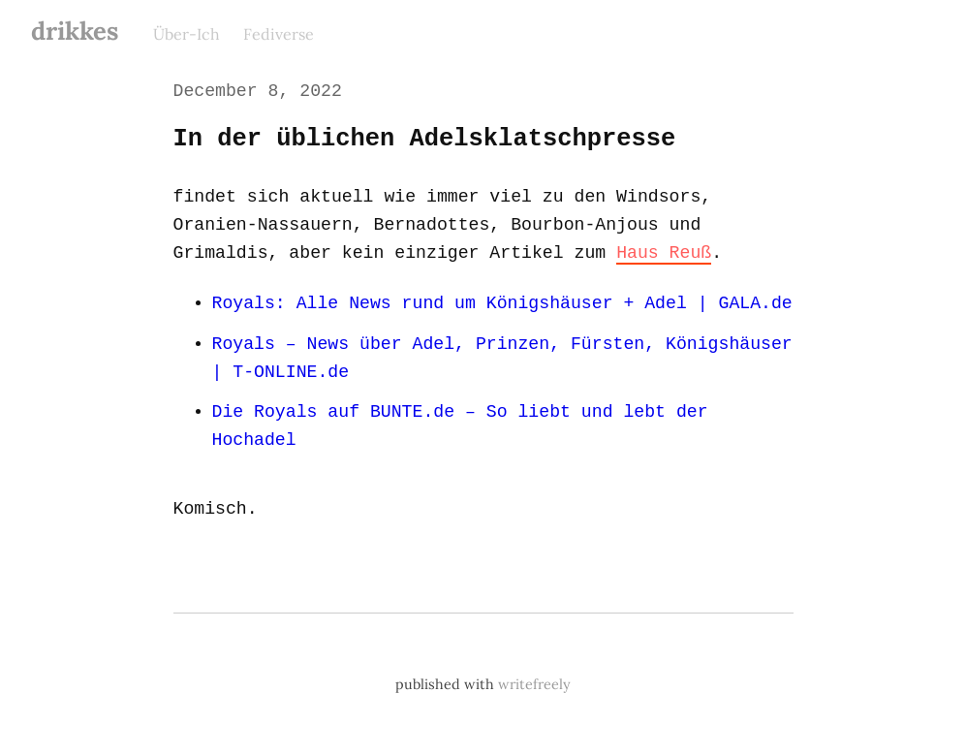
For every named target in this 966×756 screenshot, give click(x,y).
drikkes (74, 31)
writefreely (534, 685)
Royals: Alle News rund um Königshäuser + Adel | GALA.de (498, 304)
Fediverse (278, 34)
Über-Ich (186, 34)
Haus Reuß (657, 253)
